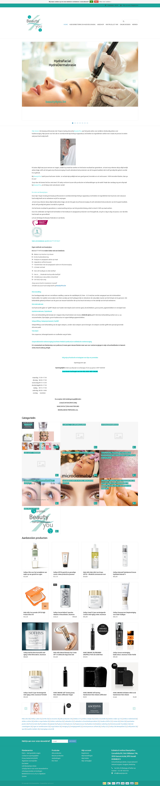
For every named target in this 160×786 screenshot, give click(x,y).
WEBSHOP (100, 24)
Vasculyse (35, 331)
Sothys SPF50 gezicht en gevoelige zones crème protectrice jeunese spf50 (64, 573)
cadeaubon (69, 721)
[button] (80, 385)
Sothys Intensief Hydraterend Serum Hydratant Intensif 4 (124, 573)
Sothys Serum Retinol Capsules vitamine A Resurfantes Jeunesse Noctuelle (63, 614)
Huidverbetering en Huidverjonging (82, 24)
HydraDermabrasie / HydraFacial (42, 311)
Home (66, 24)
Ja (91, 1)
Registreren (85, 753)
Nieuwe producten (57, 756)
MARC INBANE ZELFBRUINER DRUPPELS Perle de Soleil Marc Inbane (93, 654)
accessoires (54, 719)
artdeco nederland (130, 719)
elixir (123, 721)
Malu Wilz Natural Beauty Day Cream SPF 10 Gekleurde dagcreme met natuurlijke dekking (65, 654)
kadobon (91, 724)
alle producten (66, 719)
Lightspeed (50, 783)
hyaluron (61, 724)
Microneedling (36, 292)
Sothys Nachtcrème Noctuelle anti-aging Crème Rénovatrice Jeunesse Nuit (34, 654)
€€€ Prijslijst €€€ (112, 24)
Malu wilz (26, 719)
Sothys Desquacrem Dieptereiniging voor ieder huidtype (124, 613)
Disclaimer (25, 763)
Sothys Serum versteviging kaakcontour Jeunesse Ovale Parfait (124, 653)
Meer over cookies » (105, 1)
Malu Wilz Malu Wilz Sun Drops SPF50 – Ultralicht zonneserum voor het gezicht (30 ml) (94, 573)
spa (24, 729)
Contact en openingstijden (30, 756)
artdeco (77, 719)
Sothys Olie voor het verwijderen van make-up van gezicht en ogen (35, 573)
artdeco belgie (87, 719)
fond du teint (34, 724)
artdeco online (27, 721)
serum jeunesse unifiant (91, 726)
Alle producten (56, 753)
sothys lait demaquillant (118, 726)
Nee (96, 1)
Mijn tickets (85, 758)
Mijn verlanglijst (87, 761)
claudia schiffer (106, 721)
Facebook (72, 357)
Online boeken (125, 24)
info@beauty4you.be (120, 773)
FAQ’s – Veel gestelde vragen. (31, 753)
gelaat (53, 724)
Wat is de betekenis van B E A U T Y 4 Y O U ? (46, 241)
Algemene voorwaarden (29, 761)
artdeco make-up (115, 719)
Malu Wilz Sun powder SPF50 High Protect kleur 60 (34, 613)
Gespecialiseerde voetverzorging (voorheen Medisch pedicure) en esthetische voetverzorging (62, 341)
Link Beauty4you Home (29, 766)
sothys (104, 726)
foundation (44, 724)
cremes (116, 721)
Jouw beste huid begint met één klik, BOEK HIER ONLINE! (80, 371)
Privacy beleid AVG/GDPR (30, 758)
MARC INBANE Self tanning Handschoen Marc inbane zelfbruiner (95, 694)
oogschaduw (56, 726)
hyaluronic (70, 724)
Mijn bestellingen (87, 756)
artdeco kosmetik (101, 719)
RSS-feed (55, 761)
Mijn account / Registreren (129, 5)
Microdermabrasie (37, 304)
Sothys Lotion (36, 719)
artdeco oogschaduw (41, 721)
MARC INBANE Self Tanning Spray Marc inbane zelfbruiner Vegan (63, 694)
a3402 (46, 719)
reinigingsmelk (76, 726)
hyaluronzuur (81, 724)
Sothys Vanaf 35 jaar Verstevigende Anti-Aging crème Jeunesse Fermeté (35, 694)
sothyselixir (132, 726)
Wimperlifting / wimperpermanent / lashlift (45, 321)
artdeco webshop (57, 721)
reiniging (66, 726)
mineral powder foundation (120, 724)
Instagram (80, 357)
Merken (135, 24)
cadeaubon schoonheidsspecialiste (87, 721)
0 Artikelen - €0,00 (111, 5)
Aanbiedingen (56, 758)
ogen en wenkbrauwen (41, 726)
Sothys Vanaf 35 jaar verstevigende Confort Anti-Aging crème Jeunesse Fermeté (94, 614)
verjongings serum (47, 729)
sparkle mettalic (33, 729)
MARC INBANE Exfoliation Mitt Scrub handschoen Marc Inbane (124, 694)
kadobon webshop (103, 724)
